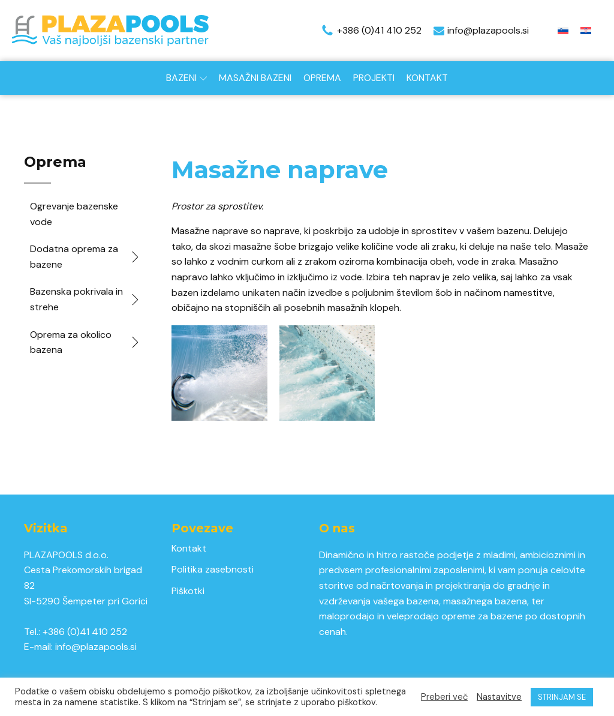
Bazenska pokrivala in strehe (86, 299)
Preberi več (444, 696)
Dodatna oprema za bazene (86, 256)
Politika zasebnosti (212, 569)
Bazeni (186, 77)
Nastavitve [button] (499, 696)
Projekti (374, 77)
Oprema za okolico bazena (86, 342)
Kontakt (427, 77)
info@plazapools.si (96, 646)
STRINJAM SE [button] (562, 697)
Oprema (322, 77)
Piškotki (187, 591)
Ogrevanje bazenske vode (74, 214)
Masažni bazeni (255, 77)
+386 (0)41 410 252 (85, 631)
